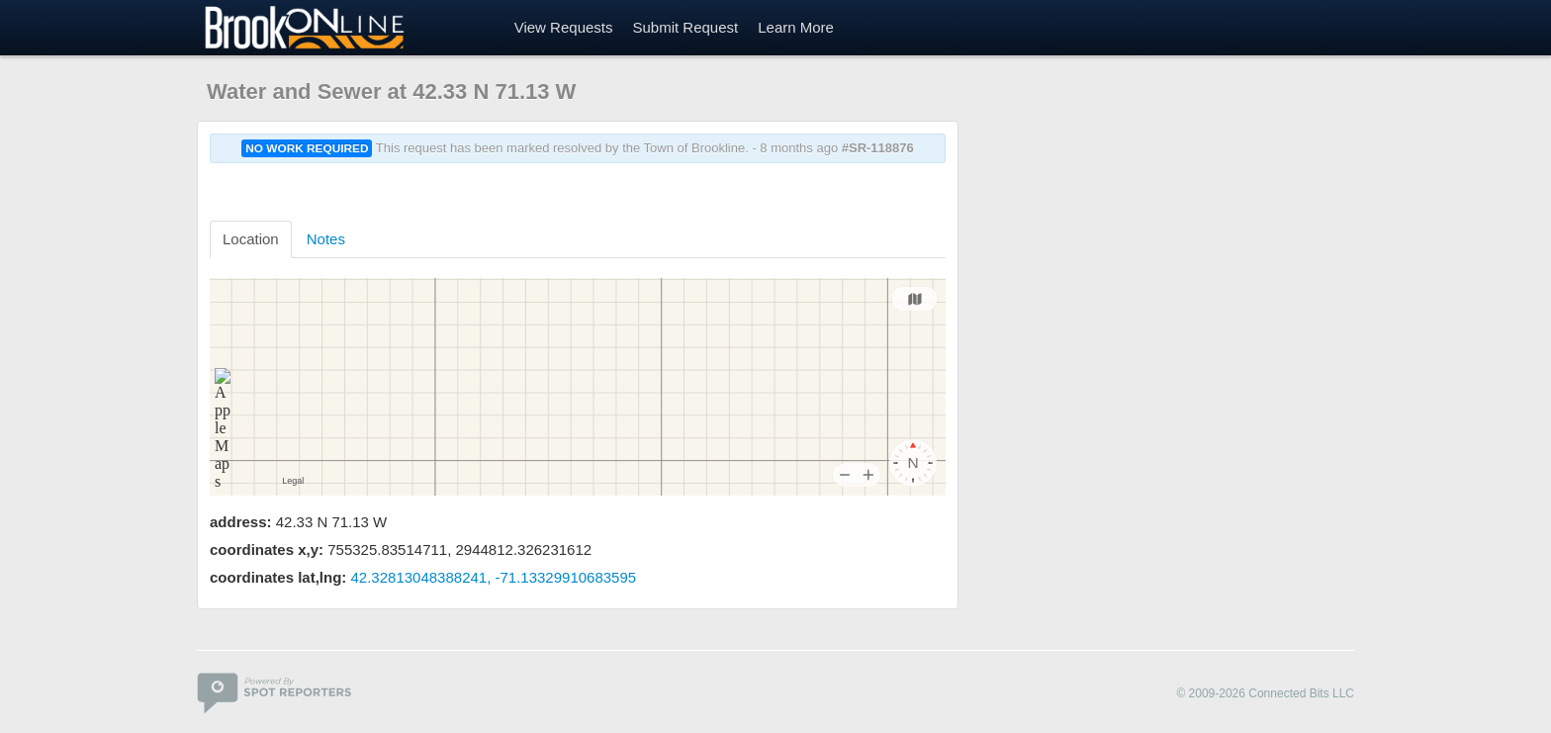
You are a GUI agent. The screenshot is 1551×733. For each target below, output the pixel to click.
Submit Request (685, 27)
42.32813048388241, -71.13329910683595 (494, 577)
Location (251, 238)
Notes (326, 238)
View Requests (563, 27)
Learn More (796, 27)
